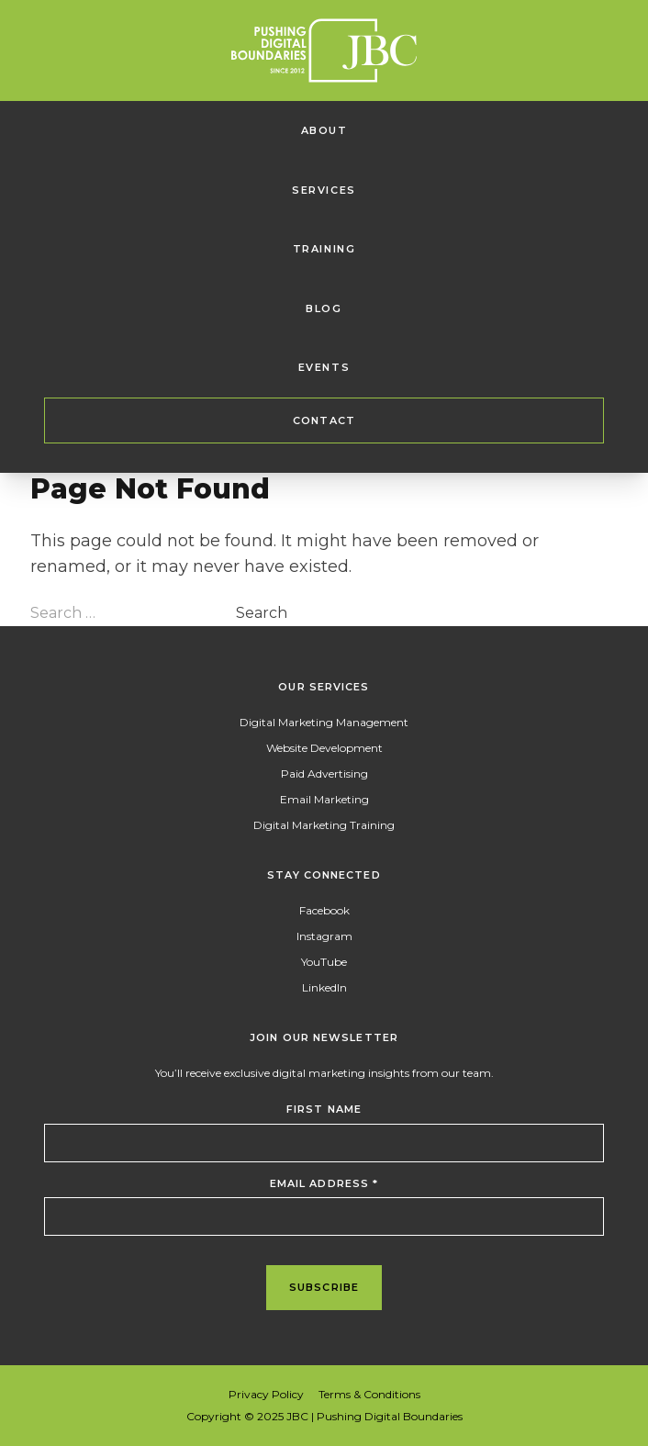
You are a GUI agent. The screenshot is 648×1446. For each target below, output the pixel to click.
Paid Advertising (324, 773)
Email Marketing (324, 799)
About (324, 130)
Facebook (324, 910)
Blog (323, 308)
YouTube (324, 962)
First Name (324, 1109)
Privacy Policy (266, 1394)
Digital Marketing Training (324, 825)
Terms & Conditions (369, 1394)
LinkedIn (324, 987)
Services (324, 190)
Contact (324, 420)
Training (324, 248)
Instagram (324, 936)
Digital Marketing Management (324, 722)
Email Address (324, 1183)
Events (324, 367)
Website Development (324, 748)
